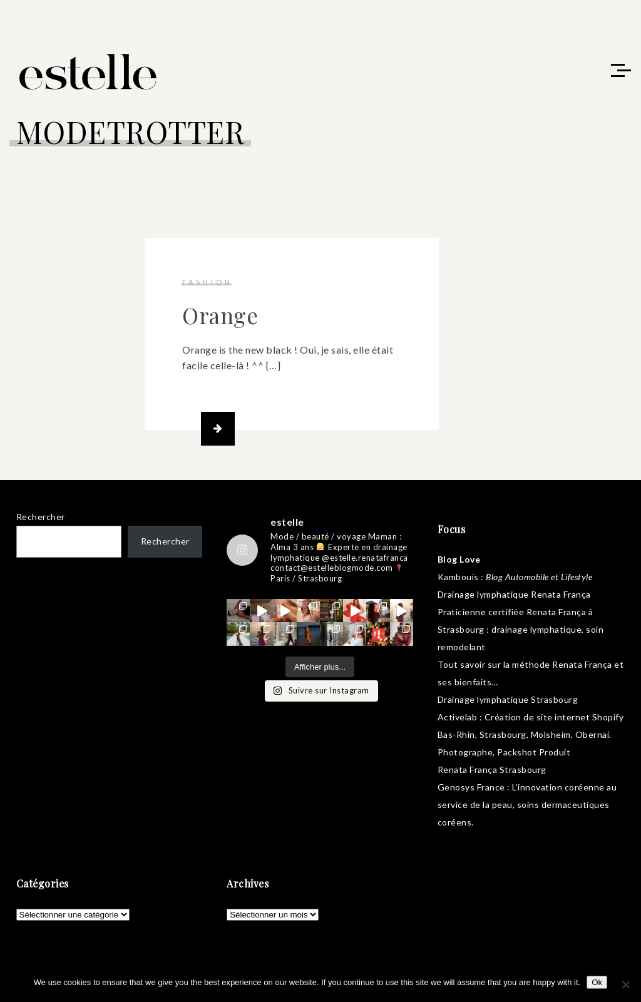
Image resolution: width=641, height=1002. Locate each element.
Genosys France (471, 787)
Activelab (458, 717)
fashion (207, 282)
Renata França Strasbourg (492, 769)
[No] (625, 984)
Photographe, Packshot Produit (504, 752)
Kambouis (458, 576)
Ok (597, 982)
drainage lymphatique (536, 629)
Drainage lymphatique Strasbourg (508, 699)
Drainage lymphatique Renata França (514, 594)
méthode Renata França (562, 664)
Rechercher (40, 516)
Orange (220, 315)
